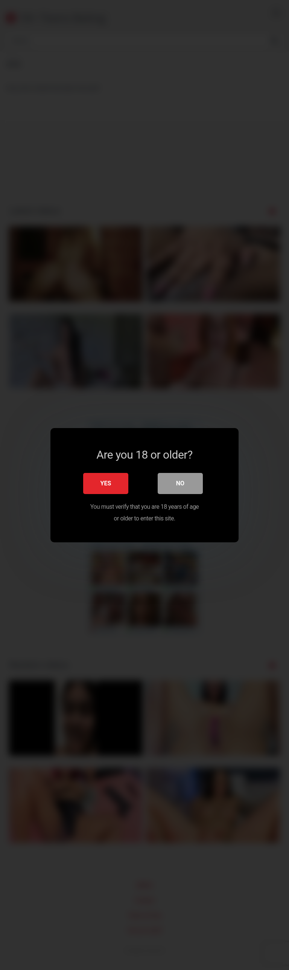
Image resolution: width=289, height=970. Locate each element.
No (180, 483)
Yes (105, 483)
